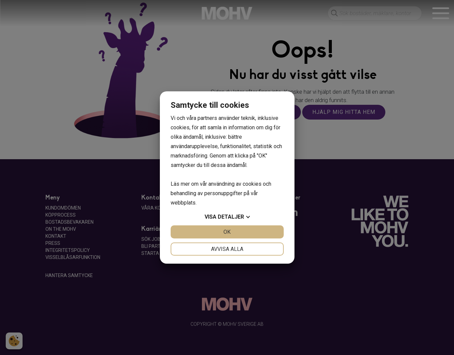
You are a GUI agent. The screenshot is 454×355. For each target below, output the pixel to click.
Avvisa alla (227, 249)
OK (227, 232)
